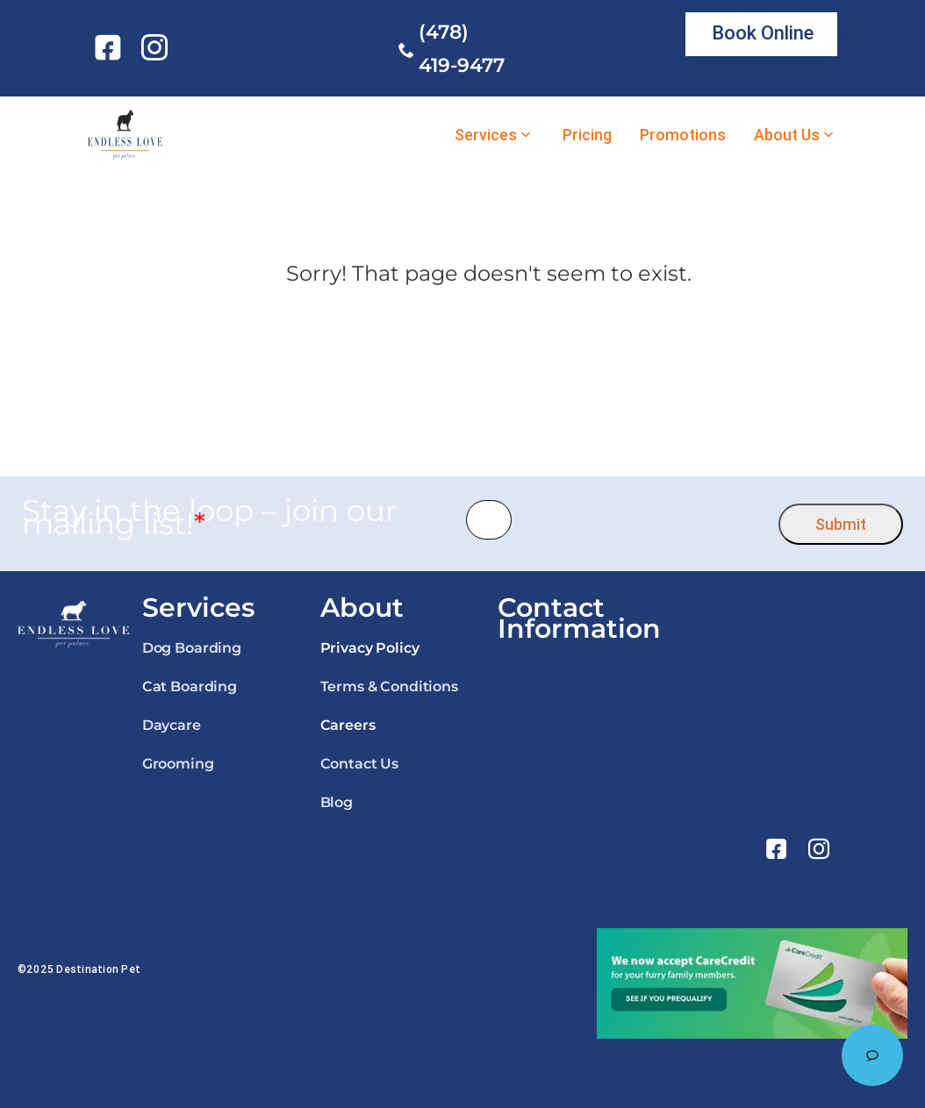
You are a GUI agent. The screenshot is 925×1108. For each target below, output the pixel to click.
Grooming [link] (178, 763)
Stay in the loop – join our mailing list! (210, 517)
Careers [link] (348, 725)
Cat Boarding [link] (189, 686)
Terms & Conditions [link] (389, 686)
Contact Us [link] (359, 763)
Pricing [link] (587, 135)
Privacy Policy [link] (369, 648)
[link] (111, 47)
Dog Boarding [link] (191, 648)
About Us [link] (787, 135)
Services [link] (486, 135)
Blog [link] (336, 802)
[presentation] (645, 520)
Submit (840, 524)
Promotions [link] (683, 135)
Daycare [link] (171, 725)
